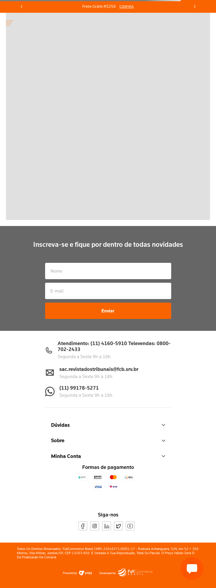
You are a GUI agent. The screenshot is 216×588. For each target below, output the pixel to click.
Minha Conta (108, 456)
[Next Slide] (194, 6)
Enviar (108, 311)
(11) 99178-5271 (79, 387)
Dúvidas (108, 424)
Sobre (108, 440)
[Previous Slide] (21, 6)
